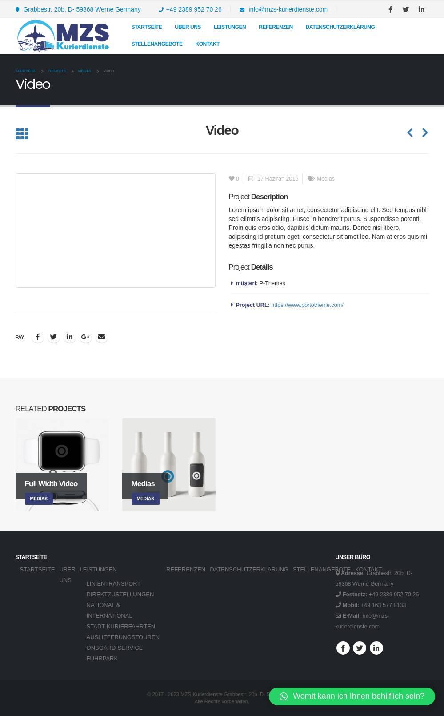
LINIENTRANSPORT (114, 583)
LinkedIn (70, 336)
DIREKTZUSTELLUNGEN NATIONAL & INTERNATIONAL (120, 605)
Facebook (38, 336)
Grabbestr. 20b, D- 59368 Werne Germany (78, 9)
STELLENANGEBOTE (156, 44)
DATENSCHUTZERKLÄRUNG (340, 27)
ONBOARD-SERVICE (115, 647)
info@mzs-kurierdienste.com (284, 9)
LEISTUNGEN (230, 27)
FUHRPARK (102, 658)
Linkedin (376, 648)
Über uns (188, 27)
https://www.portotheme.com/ (307, 305)
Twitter (54, 336)
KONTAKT (208, 44)
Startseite (146, 27)
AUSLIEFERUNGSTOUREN (123, 637)
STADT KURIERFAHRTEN (121, 626)
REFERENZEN (275, 27)
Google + (86, 336)
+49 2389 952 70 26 (190, 9)
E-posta (102, 336)
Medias (326, 179)
